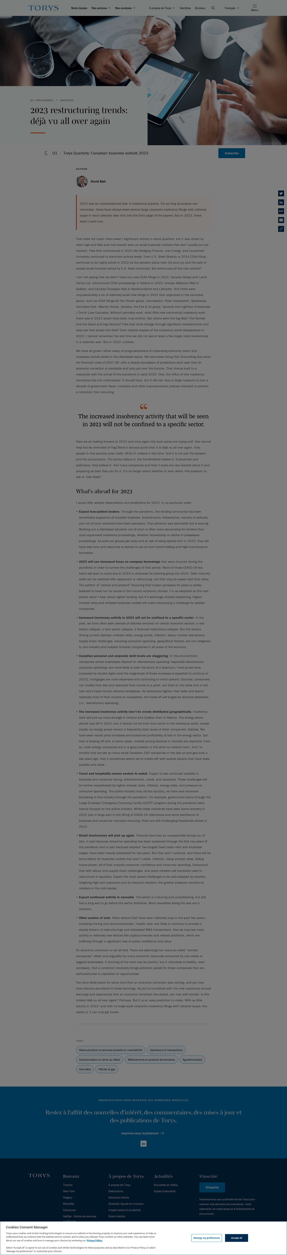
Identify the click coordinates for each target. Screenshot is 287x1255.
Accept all (236, 1238)
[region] (143, 1238)
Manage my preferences (206, 1238)
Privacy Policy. (94, 1240)
